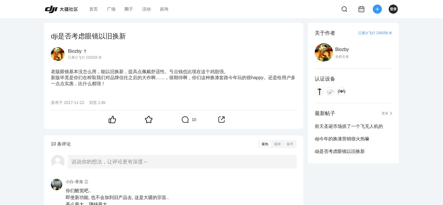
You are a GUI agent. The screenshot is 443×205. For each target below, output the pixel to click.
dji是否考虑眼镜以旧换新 (340, 151)
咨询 (164, 9)
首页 (93, 9)
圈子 (129, 9)
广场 (111, 9)
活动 (146, 9)
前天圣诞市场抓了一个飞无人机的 (349, 126)
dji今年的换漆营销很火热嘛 (342, 138)
